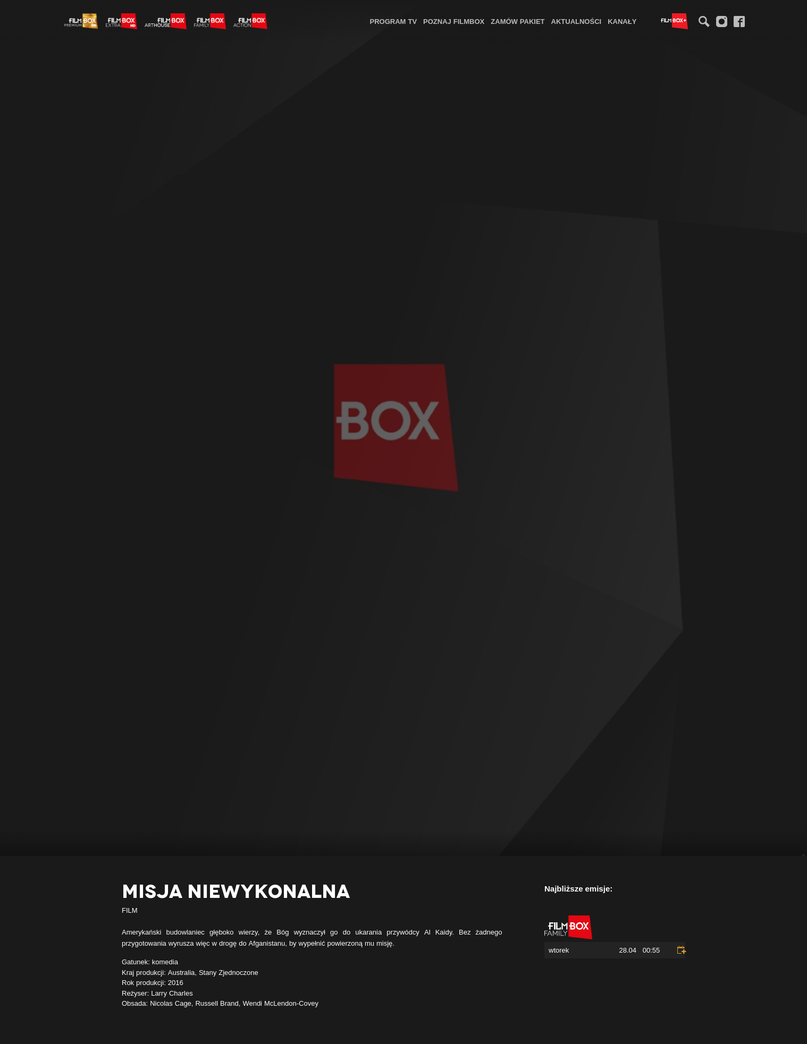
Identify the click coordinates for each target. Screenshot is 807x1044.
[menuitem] (394, 21)
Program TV (393, 21)
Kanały (622, 21)
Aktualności (576, 21)
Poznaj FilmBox (453, 21)
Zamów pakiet (517, 21)
